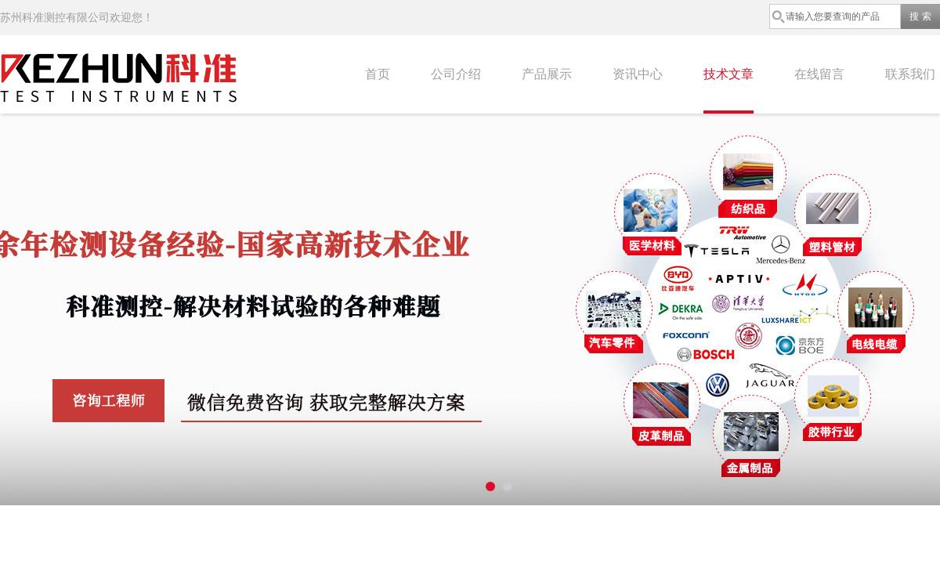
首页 (377, 74)
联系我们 (910, 74)
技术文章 (728, 74)
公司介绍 (456, 74)
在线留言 (819, 74)
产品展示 (547, 74)
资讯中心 (638, 74)
